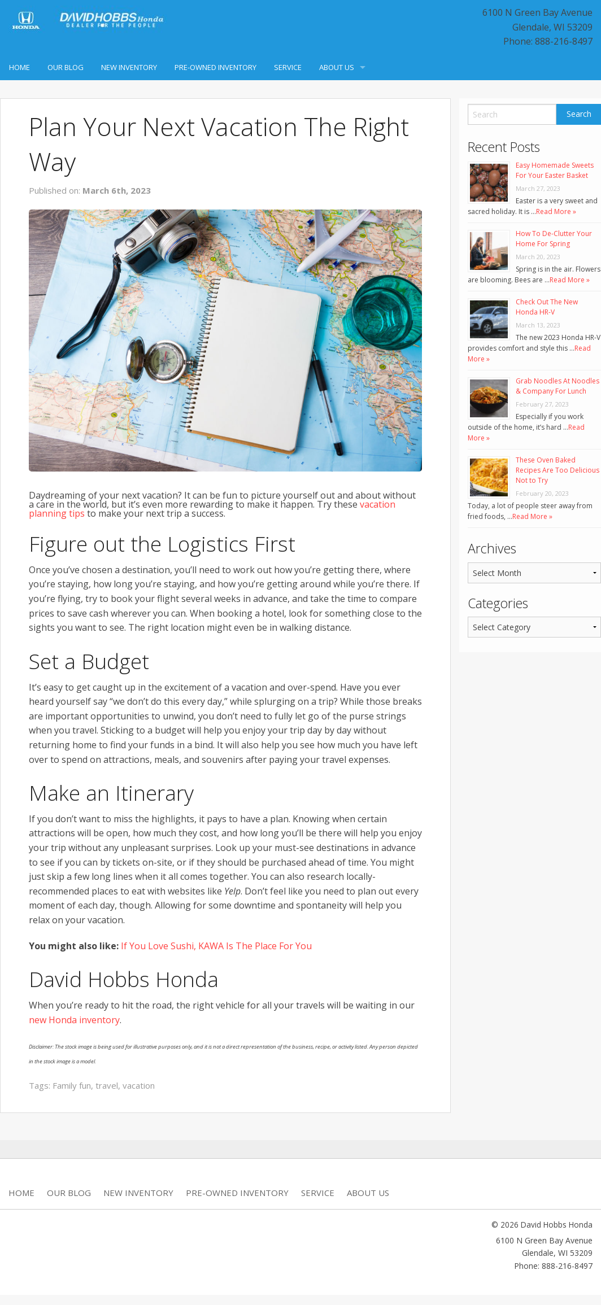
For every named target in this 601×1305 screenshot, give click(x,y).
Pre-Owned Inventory (215, 67)
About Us (336, 67)
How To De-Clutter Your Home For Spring (554, 238)
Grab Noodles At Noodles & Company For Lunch (557, 386)
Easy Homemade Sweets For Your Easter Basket (555, 170)
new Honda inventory (74, 1020)
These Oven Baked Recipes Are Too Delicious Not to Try (557, 470)
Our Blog (65, 67)
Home (19, 67)
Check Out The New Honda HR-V (547, 307)
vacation (139, 1085)
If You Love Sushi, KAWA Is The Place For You (216, 946)
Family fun (72, 1085)
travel (106, 1085)
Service (288, 67)
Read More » (556, 211)
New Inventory (129, 67)
